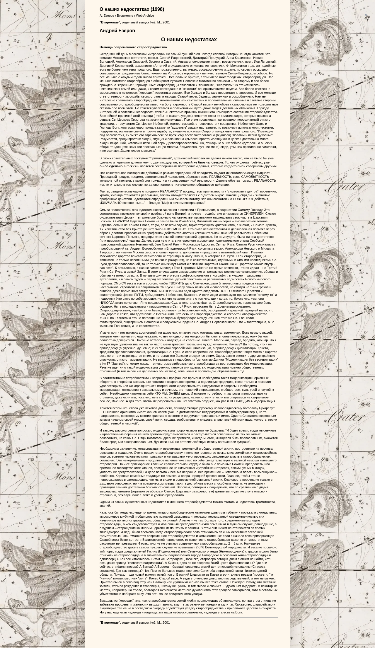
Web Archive (145, 15)
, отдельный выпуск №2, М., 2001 (135, 22)
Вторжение (125, 15)
